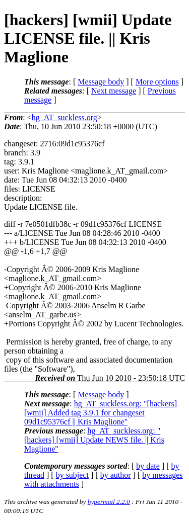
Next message (113, 90)
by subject (72, 475)
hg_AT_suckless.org (64, 117)
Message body (101, 81)
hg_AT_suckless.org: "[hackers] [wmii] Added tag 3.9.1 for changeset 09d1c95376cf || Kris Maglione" (100, 412)
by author (115, 475)
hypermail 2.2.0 (109, 501)
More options (157, 81)
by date (148, 466)
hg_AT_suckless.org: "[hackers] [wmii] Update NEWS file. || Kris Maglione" (94, 439)
